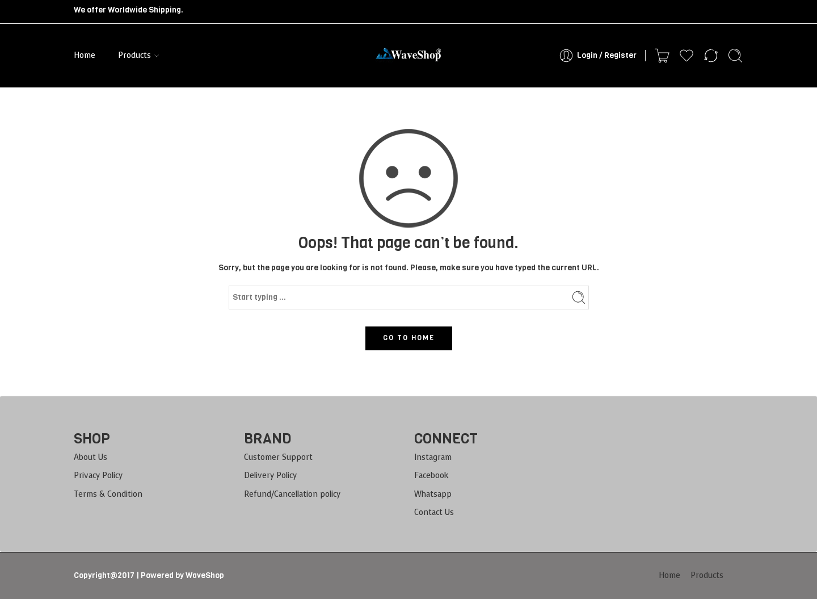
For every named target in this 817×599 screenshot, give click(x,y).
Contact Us (434, 512)
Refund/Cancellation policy (292, 494)
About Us (90, 457)
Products (134, 55)
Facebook (431, 475)
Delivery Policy (270, 475)
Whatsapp (433, 494)
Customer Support (278, 457)
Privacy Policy (98, 475)
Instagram (433, 457)
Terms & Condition (108, 494)
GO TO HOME (409, 337)
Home (84, 55)
